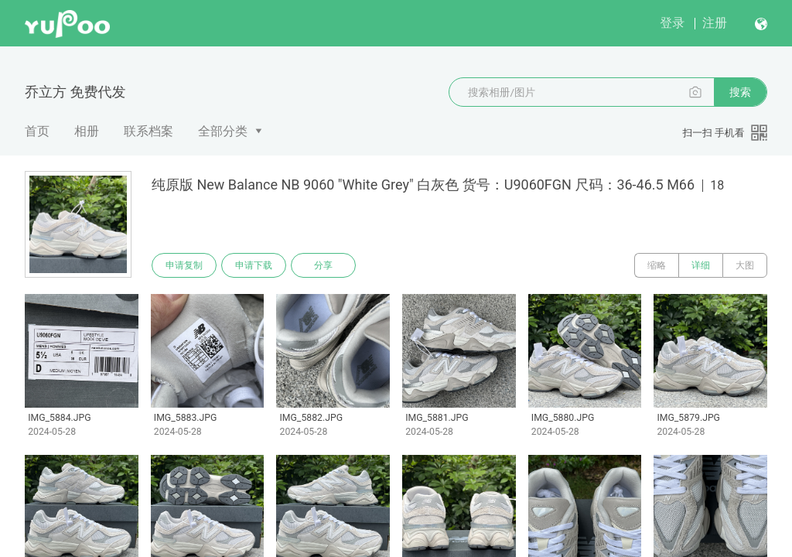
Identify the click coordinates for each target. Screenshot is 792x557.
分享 (323, 265)
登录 (672, 22)
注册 (714, 22)
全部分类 (223, 131)
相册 (86, 131)
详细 (700, 265)
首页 (37, 131)
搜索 (740, 92)
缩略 (656, 265)
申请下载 (253, 265)
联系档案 (148, 131)
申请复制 (184, 265)
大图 (745, 265)
